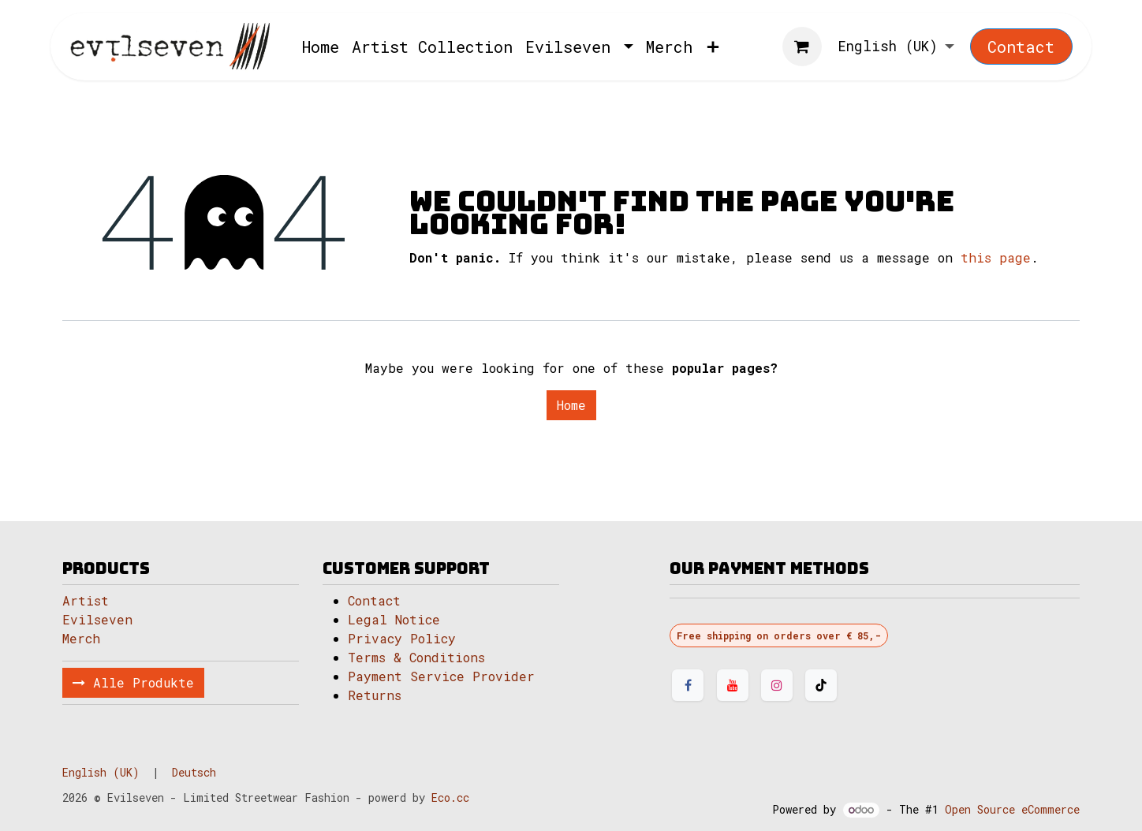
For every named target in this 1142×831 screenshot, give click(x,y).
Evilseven (97, 619)
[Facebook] (687, 685)
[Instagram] (777, 685)
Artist (85, 600)
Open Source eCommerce (1012, 809)
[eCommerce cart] (802, 46)
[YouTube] (732, 685)
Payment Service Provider (441, 676)
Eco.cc (450, 797)
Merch (81, 638)
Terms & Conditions (416, 657)
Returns (374, 695)
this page (996, 257)
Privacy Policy (402, 638)
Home (571, 405)
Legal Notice (398, 619)
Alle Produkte (133, 682)
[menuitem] (320, 46)
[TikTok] (821, 685)
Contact (1020, 46)
